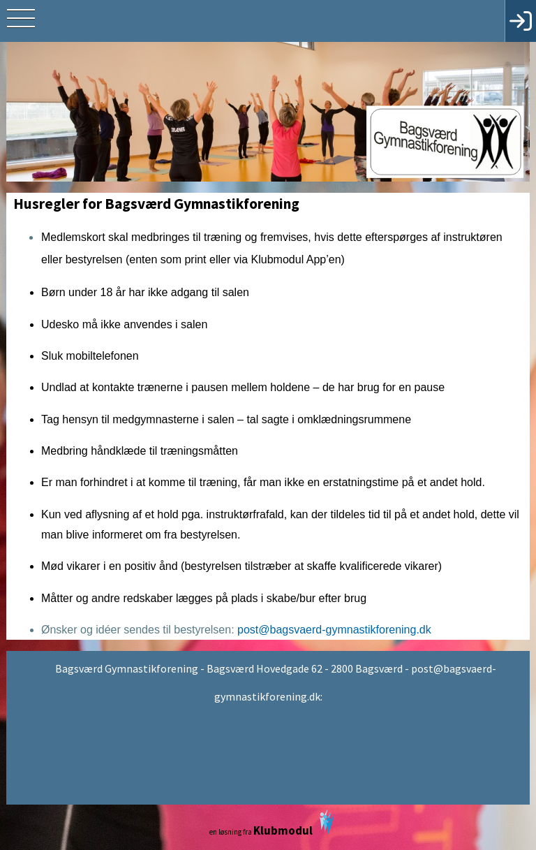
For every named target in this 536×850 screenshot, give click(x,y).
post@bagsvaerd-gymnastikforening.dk (334, 630)
